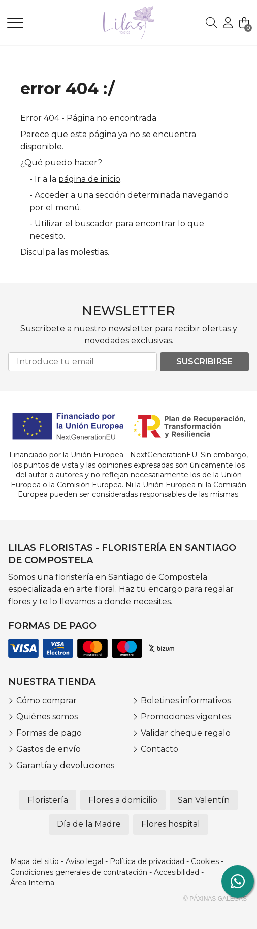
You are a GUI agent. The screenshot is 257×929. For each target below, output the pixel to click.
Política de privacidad (147, 861)
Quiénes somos (47, 716)
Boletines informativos (186, 700)
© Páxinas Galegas (215, 898)
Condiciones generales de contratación (78, 872)
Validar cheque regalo (186, 733)
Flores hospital (170, 824)
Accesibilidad (176, 872)
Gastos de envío (48, 749)
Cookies (205, 861)
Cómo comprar (46, 700)
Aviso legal (84, 861)
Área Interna (32, 882)
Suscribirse (204, 362)
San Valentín (204, 800)
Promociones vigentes (186, 716)
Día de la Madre (89, 824)
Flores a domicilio (122, 800)
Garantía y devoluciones (65, 765)
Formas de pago (49, 733)
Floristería (47, 800)
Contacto (159, 749)
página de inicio (89, 179)
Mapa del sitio (34, 861)
